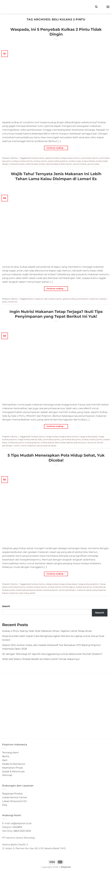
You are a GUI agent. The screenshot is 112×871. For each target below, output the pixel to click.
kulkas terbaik (88, 161)
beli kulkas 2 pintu (36, 158)
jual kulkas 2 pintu (89, 158)
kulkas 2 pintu (26, 161)
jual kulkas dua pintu (71, 439)
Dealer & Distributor (13, 763)
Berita (14, 158)
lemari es (12, 302)
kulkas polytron (60, 161)
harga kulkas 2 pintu (70, 158)
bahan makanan (35, 299)
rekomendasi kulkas (35, 164)
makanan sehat (84, 590)
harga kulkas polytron (88, 584)
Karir (4, 760)
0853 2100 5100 (22, 830)
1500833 (17, 827)
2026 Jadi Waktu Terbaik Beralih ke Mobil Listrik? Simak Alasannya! (40, 659)
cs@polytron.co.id (21, 823)
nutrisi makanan (28, 445)
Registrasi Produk (12, 793)
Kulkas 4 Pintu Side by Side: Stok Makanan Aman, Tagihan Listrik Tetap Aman (47, 630)
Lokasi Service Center (14, 797)
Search (6, 606)
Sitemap (7, 775)
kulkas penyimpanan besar (29, 590)
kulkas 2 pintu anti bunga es (61, 587)
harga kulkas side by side (30, 439)
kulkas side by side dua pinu (73, 442)
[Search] (96, 7)
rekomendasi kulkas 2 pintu (59, 164)
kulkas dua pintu (16, 442)
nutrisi (16, 445)
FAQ (4, 804)
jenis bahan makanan (87, 299)
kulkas (16, 161)
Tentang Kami (10, 752)
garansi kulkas (53, 158)
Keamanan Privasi (12, 767)
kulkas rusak (75, 161)
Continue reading (56, 147)
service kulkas (79, 164)
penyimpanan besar (46, 445)
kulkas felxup (99, 587)
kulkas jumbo (8, 590)
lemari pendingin (67, 590)
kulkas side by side (50, 442)
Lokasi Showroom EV (14, 801)
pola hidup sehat (27, 593)
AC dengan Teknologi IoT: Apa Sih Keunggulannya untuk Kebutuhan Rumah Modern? (52, 653)
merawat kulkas (17, 164)
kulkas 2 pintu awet (43, 161)
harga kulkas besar (88, 436)
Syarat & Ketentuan (13, 771)
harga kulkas (52, 436)
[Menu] (108, 6)
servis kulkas (93, 164)
